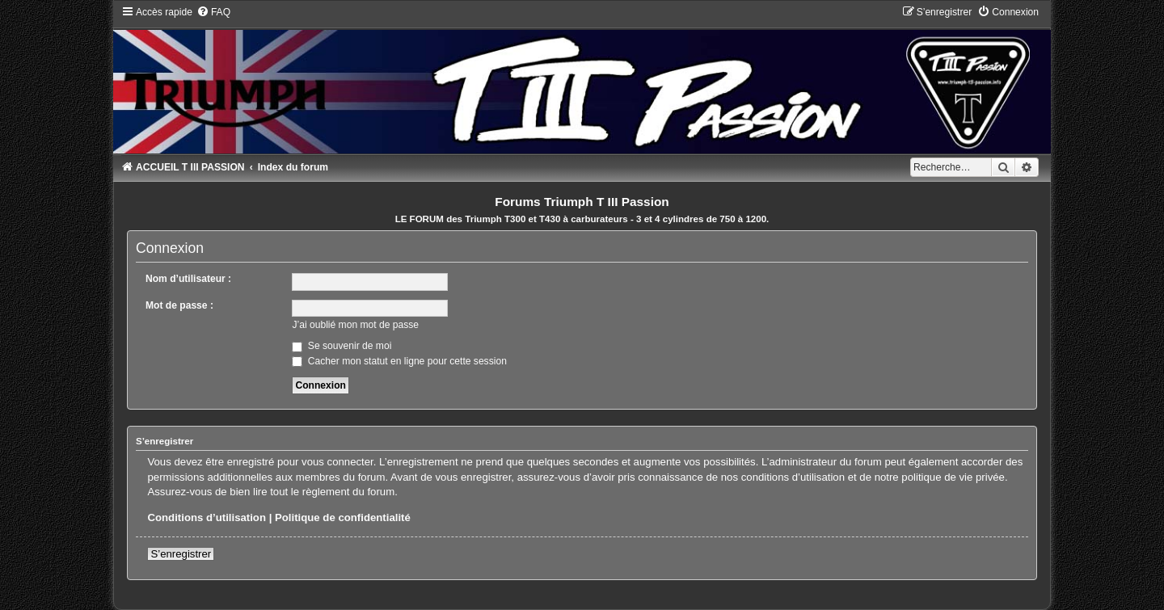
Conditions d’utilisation (206, 517)
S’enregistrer (180, 554)
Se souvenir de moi (341, 345)
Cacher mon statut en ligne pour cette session (399, 361)
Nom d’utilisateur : (188, 278)
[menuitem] (213, 12)
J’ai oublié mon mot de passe (355, 324)
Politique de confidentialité (343, 517)
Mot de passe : (179, 305)
